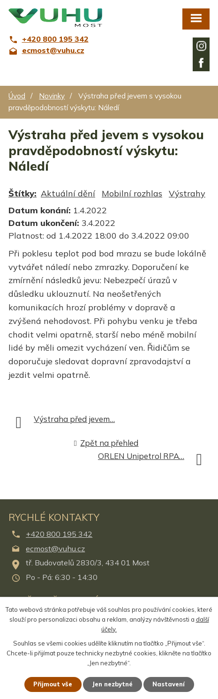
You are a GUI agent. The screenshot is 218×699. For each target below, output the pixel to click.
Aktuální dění (68, 193)
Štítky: (22, 193)
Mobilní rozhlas (132, 193)
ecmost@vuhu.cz (55, 548)
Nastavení (168, 684)
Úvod (16, 95)
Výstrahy (187, 193)
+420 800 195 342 (59, 534)
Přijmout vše (52, 684)
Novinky (52, 95)
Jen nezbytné (112, 684)
